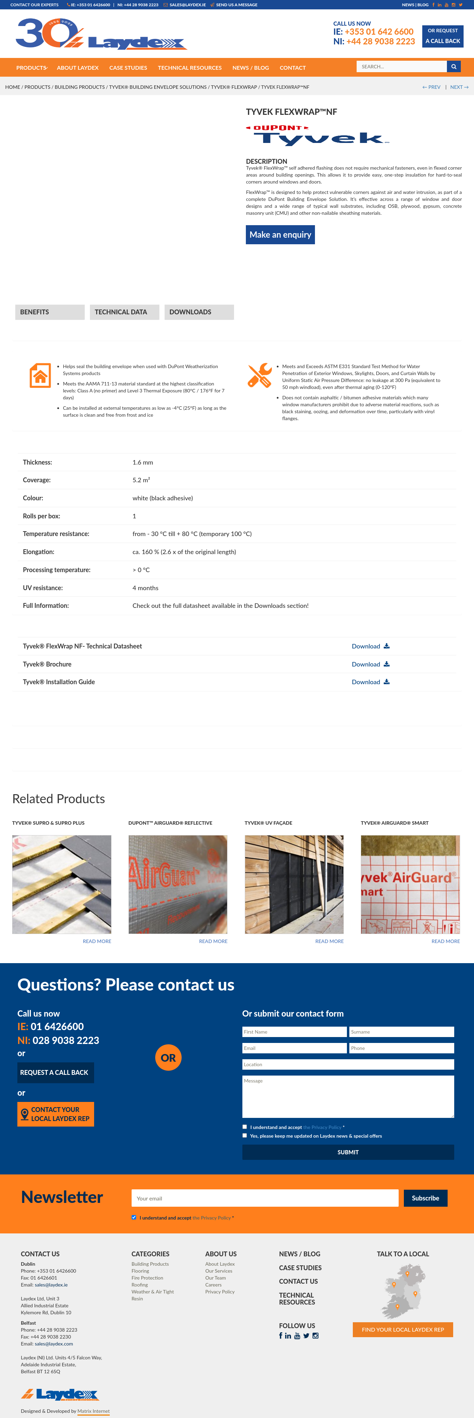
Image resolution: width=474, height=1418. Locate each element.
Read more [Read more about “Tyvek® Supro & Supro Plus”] (97, 941)
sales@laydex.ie (185, 4)
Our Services (218, 1271)
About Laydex (220, 1264)
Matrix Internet (93, 1411)
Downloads (190, 312)
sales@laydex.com (54, 1344)
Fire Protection (147, 1278)
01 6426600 (50, 1026)
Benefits (34, 312)
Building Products (80, 87)
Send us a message (234, 4)
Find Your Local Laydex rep (403, 1329)
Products (37, 87)
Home (12, 87)
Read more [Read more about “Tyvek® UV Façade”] (329, 941)
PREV (431, 87)
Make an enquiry (280, 234)
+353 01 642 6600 (373, 31)
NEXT (459, 87)
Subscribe (425, 1198)
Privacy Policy (219, 1291)
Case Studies (300, 1268)
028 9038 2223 (58, 1040)
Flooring (140, 1271)
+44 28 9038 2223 (374, 41)
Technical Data (121, 312)
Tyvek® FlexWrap (234, 87)
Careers (213, 1285)
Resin (137, 1298)
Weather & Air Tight (153, 1291)
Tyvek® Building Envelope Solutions (158, 87)
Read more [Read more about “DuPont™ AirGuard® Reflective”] (213, 941)
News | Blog (415, 4)
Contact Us (298, 1281)
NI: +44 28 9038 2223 (137, 4)
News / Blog (300, 1254)
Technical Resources (297, 1298)
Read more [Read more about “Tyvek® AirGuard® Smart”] (446, 941)
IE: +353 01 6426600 (88, 4)
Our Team (215, 1278)
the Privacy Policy (322, 1127)
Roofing (140, 1285)
